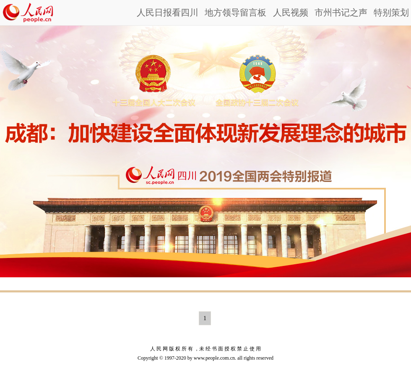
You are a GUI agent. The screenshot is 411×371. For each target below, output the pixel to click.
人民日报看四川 (167, 13)
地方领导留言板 (235, 13)
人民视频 (290, 13)
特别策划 (391, 13)
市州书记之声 (341, 13)
